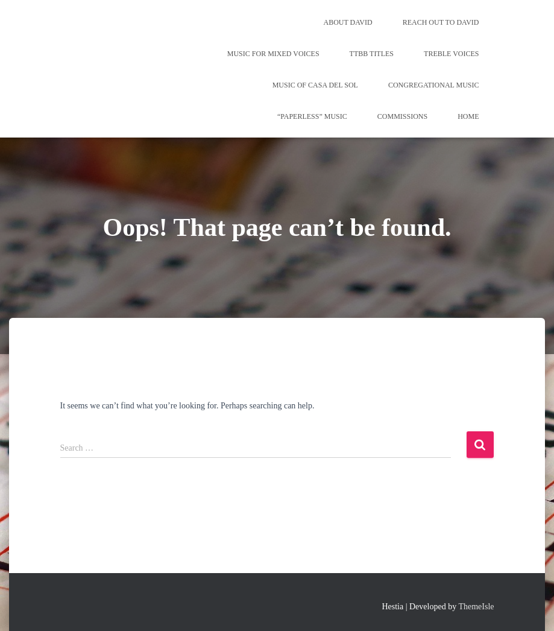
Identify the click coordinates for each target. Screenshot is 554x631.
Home (468, 116)
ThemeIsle (476, 606)
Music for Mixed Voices (273, 53)
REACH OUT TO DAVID (441, 22)
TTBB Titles (372, 53)
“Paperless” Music (312, 116)
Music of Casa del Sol (315, 85)
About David (347, 22)
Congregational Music (433, 85)
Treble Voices (451, 53)
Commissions (402, 116)
